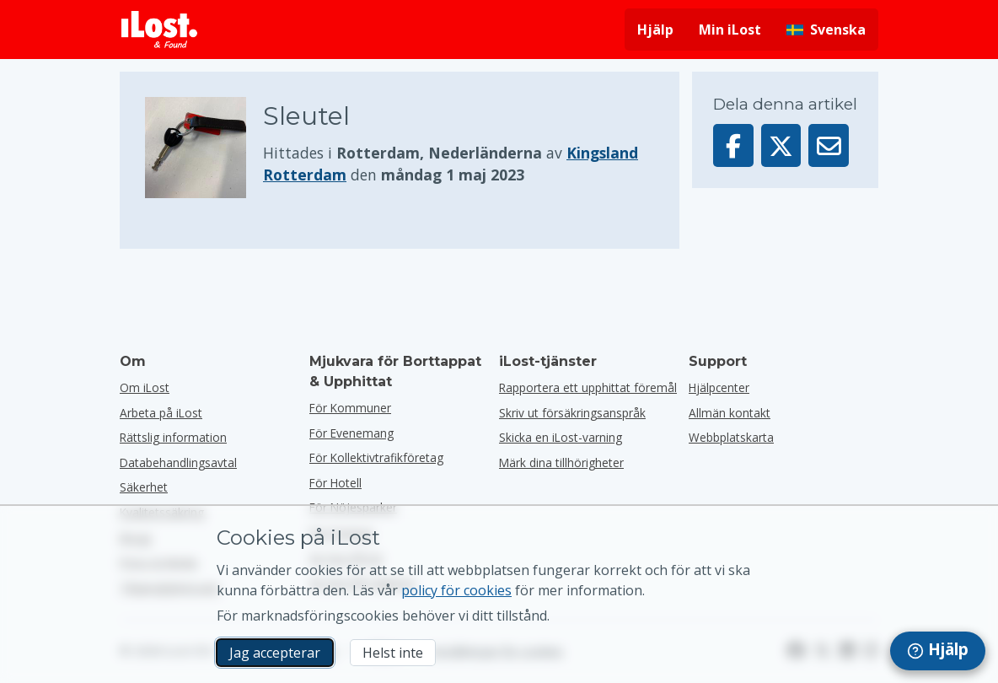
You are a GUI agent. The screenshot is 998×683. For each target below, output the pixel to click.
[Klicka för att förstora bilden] (204, 147)
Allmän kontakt (729, 413)
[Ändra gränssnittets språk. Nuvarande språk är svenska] (826, 29)
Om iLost (144, 387)
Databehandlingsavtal (178, 462)
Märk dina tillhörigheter (561, 462)
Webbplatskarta (731, 437)
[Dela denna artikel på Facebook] (733, 145)
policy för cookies (456, 590)
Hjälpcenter (719, 387)
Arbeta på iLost (161, 413)
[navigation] (937, 651)
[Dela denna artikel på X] (781, 145)
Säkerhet (144, 487)
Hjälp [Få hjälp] (655, 29)
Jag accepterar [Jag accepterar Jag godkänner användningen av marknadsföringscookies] (274, 652)
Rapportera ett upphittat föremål (588, 387)
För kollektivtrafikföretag (376, 457)
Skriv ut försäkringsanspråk (572, 413)
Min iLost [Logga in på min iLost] (730, 29)
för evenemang (351, 433)
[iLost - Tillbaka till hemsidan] (159, 29)
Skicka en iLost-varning (560, 437)
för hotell (335, 483)
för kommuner (350, 408)
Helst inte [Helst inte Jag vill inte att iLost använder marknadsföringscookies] (392, 652)
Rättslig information (173, 437)
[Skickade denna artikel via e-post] (828, 145)
